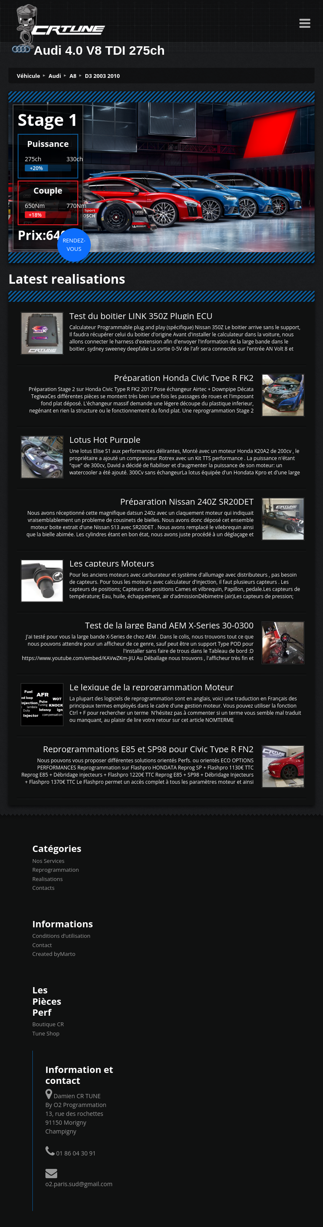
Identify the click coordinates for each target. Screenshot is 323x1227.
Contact (42, 945)
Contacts (43, 888)
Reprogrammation (55, 869)
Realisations (47, 879)
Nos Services (48, 861)
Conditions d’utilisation (61, 936)
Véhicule (28, 76)
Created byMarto (53, 954)
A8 (72, 76)
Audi (55, 76)
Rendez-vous (74, 245)
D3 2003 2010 (102, 76)
